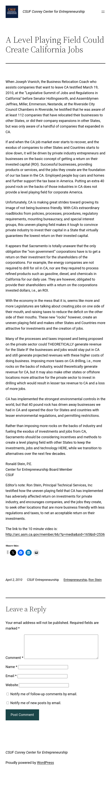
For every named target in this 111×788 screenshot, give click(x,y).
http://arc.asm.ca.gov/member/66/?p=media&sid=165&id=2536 (55, 534)
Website (12, 695)
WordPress (45, 773)
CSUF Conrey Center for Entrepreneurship (54, 11)
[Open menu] (103, 11)
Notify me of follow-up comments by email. (43, 704)
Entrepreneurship (75, 580)
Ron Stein (95, 580)
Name (11, 677)
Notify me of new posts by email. (35, 713)
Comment (14, 637)
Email (11, 686)
